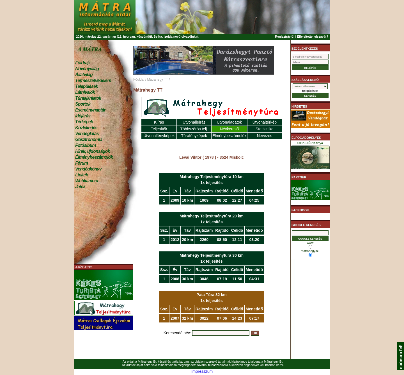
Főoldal (138, 79)
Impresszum (202, 371)
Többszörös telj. (194, 129)
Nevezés (264, 135)
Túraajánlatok (88, 98)
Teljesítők (159, 129)
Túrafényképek (194, 135)
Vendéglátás (87, 133)
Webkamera (86, 180)
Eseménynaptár (90, 110)
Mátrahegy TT (157, 79)
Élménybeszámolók (94, 157)
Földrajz (82, 62)
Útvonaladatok (229, 122)
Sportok (82, 104)
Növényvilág (87, 68)
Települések (86, 86)
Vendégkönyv (88, 169)
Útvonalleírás (194, 122)
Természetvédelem (93, 80)
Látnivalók (85, 92)
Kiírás (159, 122)
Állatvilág (84, 74)
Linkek (81, 174)
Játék (80, 186)
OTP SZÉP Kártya (310, 156)
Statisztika (265, 129)
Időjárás (82, 115)
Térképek (84, 121)
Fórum (81, 163)
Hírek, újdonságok (92, 151)
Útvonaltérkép (264, 122)
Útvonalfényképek (159, 135)
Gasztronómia (88, 139)
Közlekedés (86, 127)
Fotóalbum (85, 145)
